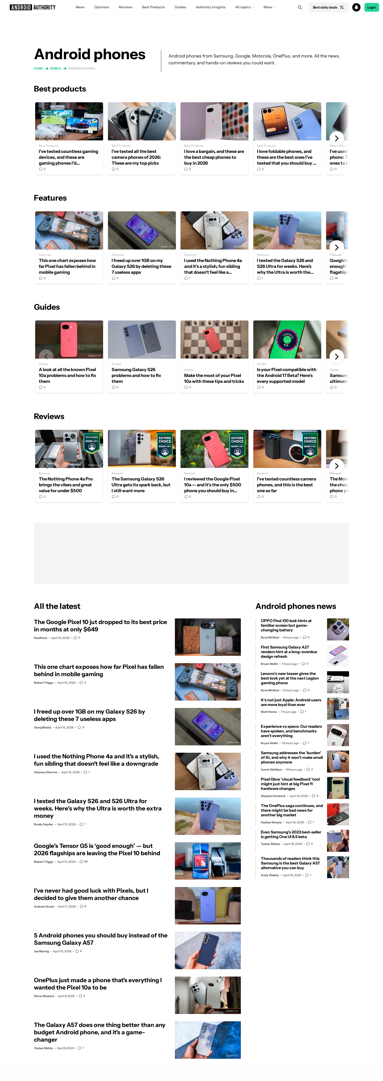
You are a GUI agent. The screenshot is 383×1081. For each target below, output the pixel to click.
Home (38, 68)
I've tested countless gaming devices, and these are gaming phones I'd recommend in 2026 (69, 138)
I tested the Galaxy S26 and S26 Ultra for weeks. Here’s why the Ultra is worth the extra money (287, 247)
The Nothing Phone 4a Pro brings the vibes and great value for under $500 (69, 466)
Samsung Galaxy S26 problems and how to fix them (142, 356)
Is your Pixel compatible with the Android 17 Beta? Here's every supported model (287, 356)
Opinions (101, 7)
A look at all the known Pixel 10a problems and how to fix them (69, 356)
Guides (180, 7)
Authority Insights (210, 7)
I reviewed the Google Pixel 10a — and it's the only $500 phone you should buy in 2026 (214, 466)
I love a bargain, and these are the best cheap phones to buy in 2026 (214, 138)
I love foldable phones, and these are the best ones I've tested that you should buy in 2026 (287, 138)
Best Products (153, 7)
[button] (191, 7)
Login (371, 7)
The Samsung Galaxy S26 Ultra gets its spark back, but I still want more (142, 466)
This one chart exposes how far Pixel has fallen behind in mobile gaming (69, 247)
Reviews (125, 7)
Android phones (81, 68)
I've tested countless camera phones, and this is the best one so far (287, 466)
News (80, 7)
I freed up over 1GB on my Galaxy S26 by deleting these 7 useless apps (142, 247)
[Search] (300, 7)
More (268, 7)
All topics (243, 7)
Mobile (55, 68)
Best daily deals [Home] (328, 7)
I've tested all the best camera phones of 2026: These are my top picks (142, 138)
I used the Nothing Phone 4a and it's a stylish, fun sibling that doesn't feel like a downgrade (214, 247)
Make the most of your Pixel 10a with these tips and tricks (214, 356)
